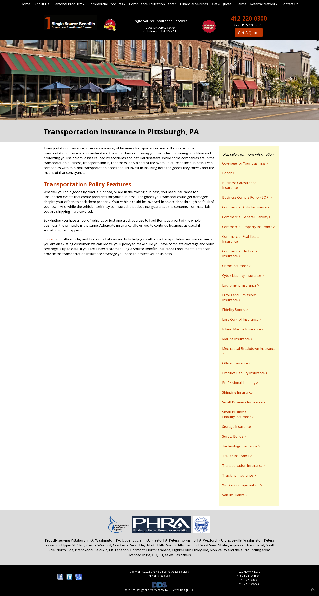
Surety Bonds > (234, 436)
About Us (41, 4)
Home (25, 4)
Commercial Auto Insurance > (245, 207)
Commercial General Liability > (246, 217)
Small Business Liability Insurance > (238, 414)
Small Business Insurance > (243, 402)
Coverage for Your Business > (245, 163)
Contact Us (289, 4)
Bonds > (228, 173)
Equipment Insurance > (240, 285)
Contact (50, 239)
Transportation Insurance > (243, 465)
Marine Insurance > (237, 339)
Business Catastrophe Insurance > (239, 185)
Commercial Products (106, 4)
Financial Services (194, 4)
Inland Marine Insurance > (243, 329)
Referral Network (263, 4)
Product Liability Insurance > (245, 372)
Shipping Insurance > (239, 392)
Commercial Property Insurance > (248, 226)
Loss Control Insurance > (241, 319)
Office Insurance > (236, 363)
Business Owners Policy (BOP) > (247, 197)
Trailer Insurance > (237, 455)
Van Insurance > (234, 494)
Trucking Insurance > (239, 475)
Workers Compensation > (242, 485)
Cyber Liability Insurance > (243, 275)
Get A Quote (221, 4)
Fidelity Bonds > (235, 309)
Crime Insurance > (236, 265)
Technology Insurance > (241, 446)
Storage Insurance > (238, 426)
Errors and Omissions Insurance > (239, 297)
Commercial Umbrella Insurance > (239, 253)
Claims (240, 4)
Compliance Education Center (152, 4)
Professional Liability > (240, 382)
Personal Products (68, 4)
